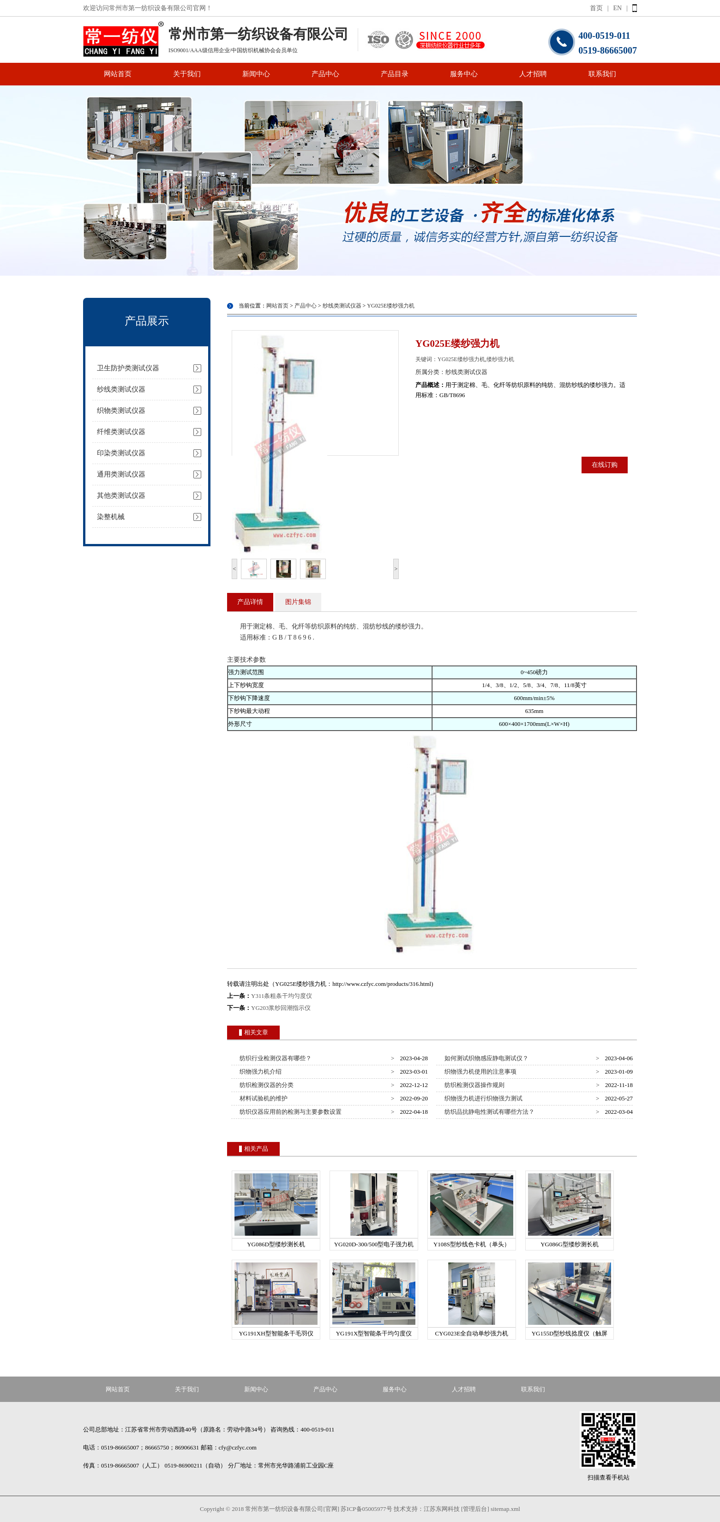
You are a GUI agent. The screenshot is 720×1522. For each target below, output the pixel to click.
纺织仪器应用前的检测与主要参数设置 (289, 1111)
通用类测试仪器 (121, 474)
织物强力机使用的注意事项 (479, 1071)
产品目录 (394, 74)
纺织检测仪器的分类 (265, 1084)
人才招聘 (533, 74)
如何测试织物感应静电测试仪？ (485, 1058)
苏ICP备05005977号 (366, 1508)
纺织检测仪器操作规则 (473, 1084)
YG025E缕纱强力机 (390, 305)
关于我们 (187, 74)
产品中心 (325, 74)
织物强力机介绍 (259, 1071)
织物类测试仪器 (121, 410)
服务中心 (464, 74)
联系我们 (602, 74)
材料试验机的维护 (262, 1098)
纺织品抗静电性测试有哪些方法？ (488, 1111)
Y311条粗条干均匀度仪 (281, 995)
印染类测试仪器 (121, 453)
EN (617, 8)
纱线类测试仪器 (121, 389)
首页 (596, 8)
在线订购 (605, 464)
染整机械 (111, 516)
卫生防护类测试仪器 (128, 368)
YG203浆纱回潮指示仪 (281, 1007)
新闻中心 (256, 74)
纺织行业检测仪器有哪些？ (274, 1058)
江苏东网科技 (442, 1508)
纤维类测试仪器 (121, 431)
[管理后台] (475, 1508)
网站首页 (118, 74)
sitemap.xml (505, 1508)
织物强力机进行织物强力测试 (482, 1098)
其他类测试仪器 (121, 495)
